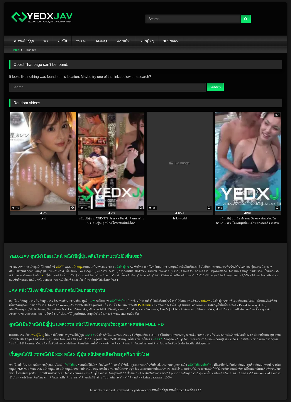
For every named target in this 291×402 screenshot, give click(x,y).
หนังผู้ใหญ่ (147, 41)
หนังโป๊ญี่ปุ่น (26, 41)
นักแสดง (173, 41)
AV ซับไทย (124, 41)
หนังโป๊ (62, 41)
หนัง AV (81, 41)
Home (15, 49)
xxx (46, 41)
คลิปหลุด (102, 41)
